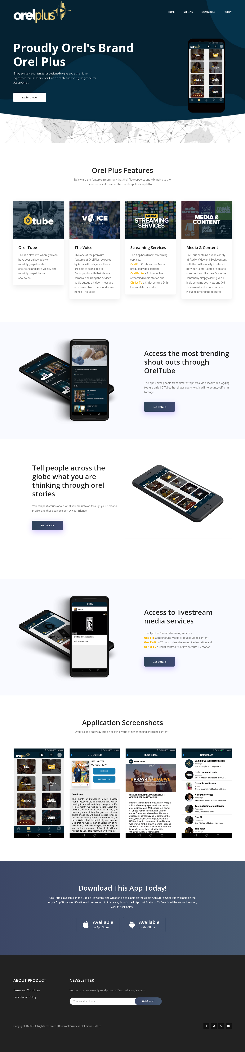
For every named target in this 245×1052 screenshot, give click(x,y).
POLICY (228, 12)
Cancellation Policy (24, 997)
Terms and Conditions (26, 990)
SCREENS (188, 12)
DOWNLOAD (208, 12)
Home (171, 12)
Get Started (148, 1001)
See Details (159, 407)
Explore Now (29, 97)
